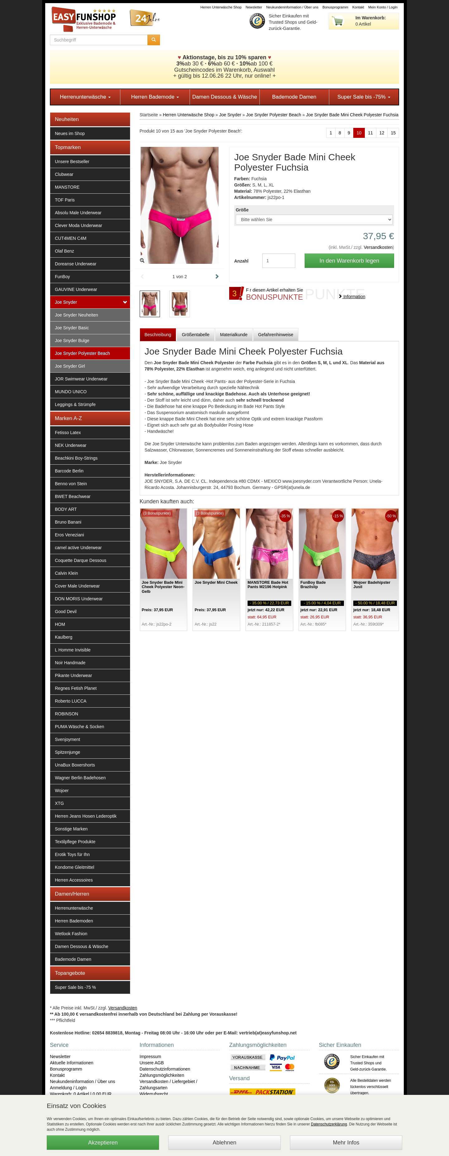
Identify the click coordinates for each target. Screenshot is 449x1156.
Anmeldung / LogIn (68, 1087)
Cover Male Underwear (77, 585)
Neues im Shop (70, 133)
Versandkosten (378, 247)
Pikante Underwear (73, 675)
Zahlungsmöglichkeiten (162, 1075)
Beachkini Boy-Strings (76, 458)
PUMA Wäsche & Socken (79, 726)
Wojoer (62, 790)
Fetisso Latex (68, 432)
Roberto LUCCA (70, 701)
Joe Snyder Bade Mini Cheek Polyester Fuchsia (352, 114)
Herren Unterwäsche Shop (221, 7)
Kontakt (358, 7)
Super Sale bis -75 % (75, 987)
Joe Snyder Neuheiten (76, 314)
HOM (60, 624)
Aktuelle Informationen (71, 1062)
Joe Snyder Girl (70, 366)
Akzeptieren (103, 1142)
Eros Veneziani (69, 534)
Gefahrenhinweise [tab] (275, 334)
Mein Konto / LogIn (383, 7)
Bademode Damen (294, 97)
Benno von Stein (71, 483)
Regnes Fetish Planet (76, 688)
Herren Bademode (155, 97)
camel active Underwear (78, 547)
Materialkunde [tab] (234, 334)
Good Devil (65, 611)
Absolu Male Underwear (78, 212)
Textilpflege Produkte (75, 841)
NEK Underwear (70, 445)
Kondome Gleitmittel (74, 867)
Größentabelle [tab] (196, 334)
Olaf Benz (64, 251)
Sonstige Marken (71, 828)
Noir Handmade (70, 662)
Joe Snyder (66, 302)
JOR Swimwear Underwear (81, 378)
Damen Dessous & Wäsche (224, 97)
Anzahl (241, 261)
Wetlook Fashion (71, 933)
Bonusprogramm (335, 7)
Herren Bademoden (74, 920)
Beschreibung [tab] (158, 334)
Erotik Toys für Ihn (72, 854)
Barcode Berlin (69, 470)
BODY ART (66, 509)
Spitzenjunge (67, 752)
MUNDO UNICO (71, 391)
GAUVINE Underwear (76, 289)
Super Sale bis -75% (363, 97)
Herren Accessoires (74, 880)
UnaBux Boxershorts (75, 764)
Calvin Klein (66, 573)
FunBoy (62, 276)
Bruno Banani (68, 522)
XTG (59, 803)
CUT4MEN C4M (70, 238)
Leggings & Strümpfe (75, 404)
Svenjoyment (67, 739)
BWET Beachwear (72, 496)
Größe (242, 209)
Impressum (150, 1056)
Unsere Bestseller (72, 161)
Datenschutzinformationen (165, 1069)
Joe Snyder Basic (72, 327)
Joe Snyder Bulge (72, 340)
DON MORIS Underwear (79, 598)
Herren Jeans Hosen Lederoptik (86, 816)
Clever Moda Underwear (78, 225)
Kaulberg (63, 637)
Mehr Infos (346, 1142)
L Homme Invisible (73, 649)
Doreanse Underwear (75, 263)
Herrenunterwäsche (85, 97)
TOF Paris (65, 199)
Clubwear (64, 174)
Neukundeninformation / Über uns (292, 7)
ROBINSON (66, 713)
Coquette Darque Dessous (80, 560)
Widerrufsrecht (154, 1093)
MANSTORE (67, 187)
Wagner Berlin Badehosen (80, 777)
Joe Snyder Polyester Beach (82, 353)
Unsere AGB (152, 1062)
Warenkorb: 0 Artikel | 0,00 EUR (81, 1093)
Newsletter (254, 7)
